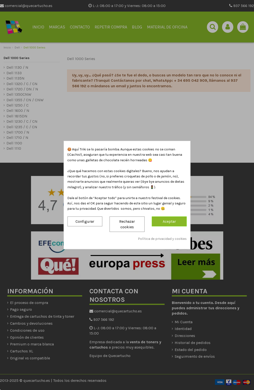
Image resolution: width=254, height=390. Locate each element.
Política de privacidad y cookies (162, 239)
